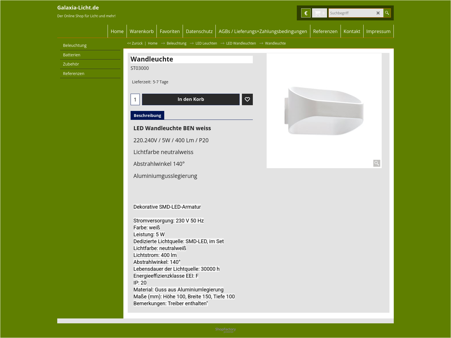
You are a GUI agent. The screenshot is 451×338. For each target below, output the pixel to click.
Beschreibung (147, 115)
